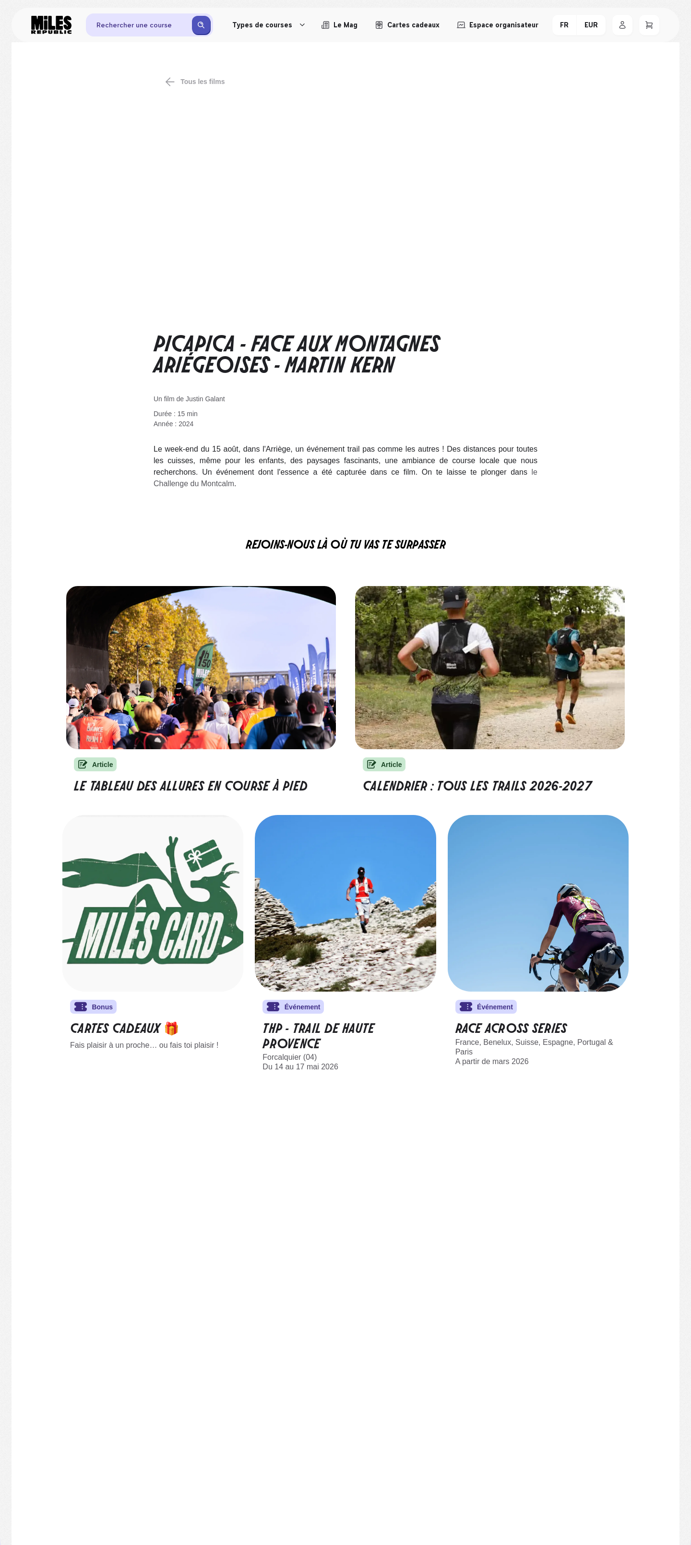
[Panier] (649, 25)
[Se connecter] (622, 25)
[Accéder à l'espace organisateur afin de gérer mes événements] (497, 25)
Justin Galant (205, 399)
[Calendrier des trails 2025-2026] (490, 667)
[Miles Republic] (51, 25)
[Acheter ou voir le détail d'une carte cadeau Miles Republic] (407, 25)
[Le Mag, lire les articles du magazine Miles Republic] (339, 25)
